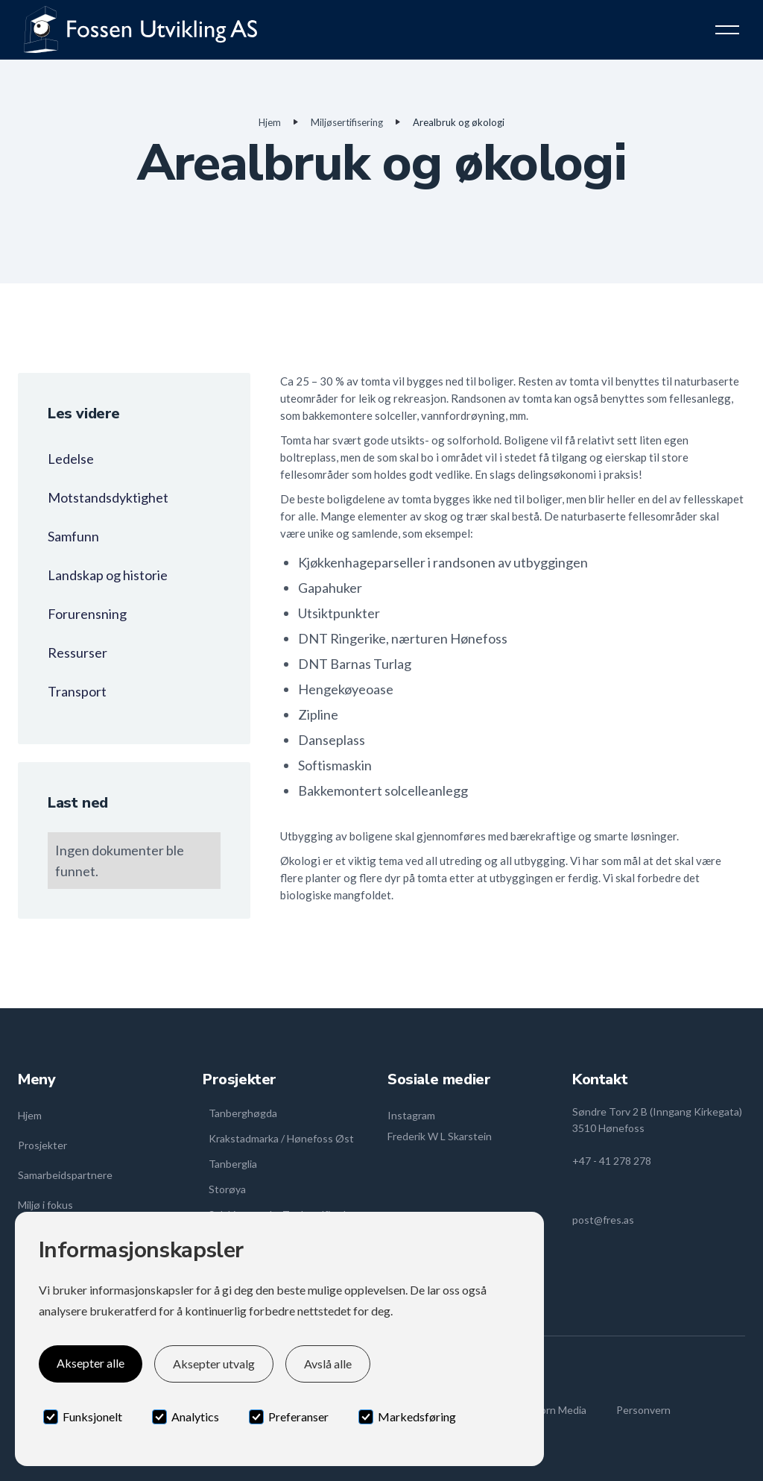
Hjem (270, 122)
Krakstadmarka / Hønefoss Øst (281, 1138)
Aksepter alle (90, 1363)
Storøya (227, 1189)
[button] (727, 30)
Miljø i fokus (45, 1204)
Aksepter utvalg (214, 1363)
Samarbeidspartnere (65, 1175)
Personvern (643, 1409)
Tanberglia (233, 1163)
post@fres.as (603, 1219)
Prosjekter (42, 1145)
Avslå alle (328, 1363)
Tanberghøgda (243, 1113)
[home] (140, 29)
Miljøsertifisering (347, 122)
